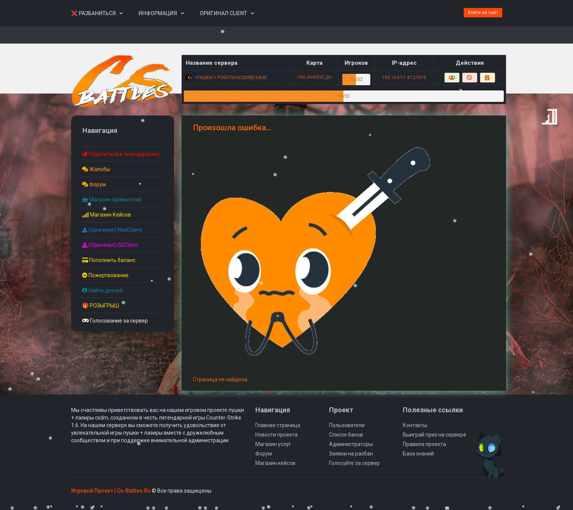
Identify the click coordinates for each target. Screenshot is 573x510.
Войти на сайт (483, 12)
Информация (157, 13)
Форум (263, 454)
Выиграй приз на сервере (434, 435)
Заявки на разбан (351, 454)
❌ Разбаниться (93, 13)
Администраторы (351, 444)
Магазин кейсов (275, 463)
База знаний (418, 454)
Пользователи (347, 425)
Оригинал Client (223, 13)
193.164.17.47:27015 (404, 77)
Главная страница (277, 425)
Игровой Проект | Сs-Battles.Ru (111, 491)
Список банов (346, 435)
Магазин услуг (273, 444)
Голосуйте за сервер (354, 463)
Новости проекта (276, 435)
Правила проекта (424, 444)
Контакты (415, 425)
